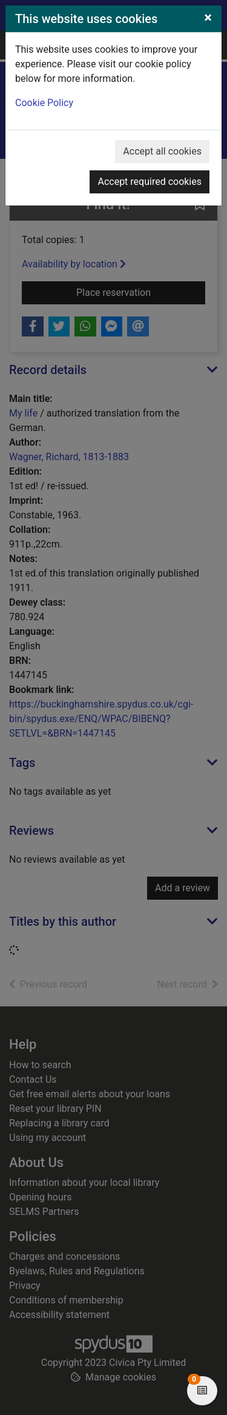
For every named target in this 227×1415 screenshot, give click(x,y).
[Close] (208, 18)
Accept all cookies (162, 151)
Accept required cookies (149, 181)
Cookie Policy (44, 103)
